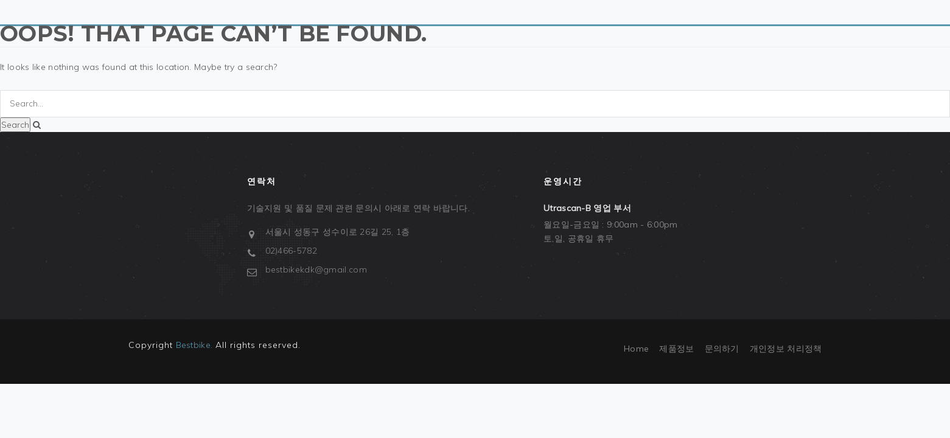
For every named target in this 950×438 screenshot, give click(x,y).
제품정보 (676, 348)
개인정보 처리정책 (786, 348)
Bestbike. (194, 344)
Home (636, 348)
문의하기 (722, 348)
